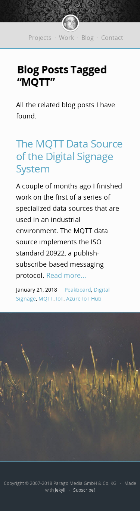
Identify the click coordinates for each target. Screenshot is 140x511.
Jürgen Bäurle (70, 20)
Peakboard (78, 289)
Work (66, 38)
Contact (112, 38)
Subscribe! (84, 490)
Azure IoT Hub (84, 298)
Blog (87, 38)
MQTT (45, 298)
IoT (59, 298)
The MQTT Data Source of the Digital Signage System (69, 155)
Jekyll (60, 490)
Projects (40, 38)
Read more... (66, 275)
